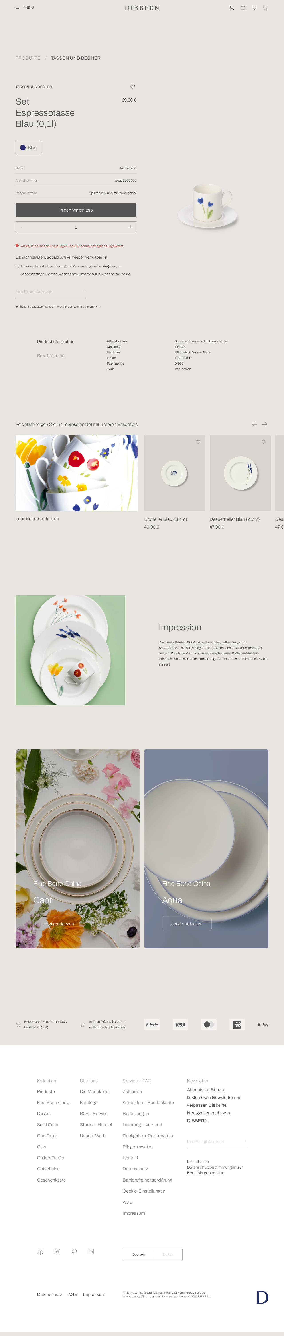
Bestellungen (136, 1113)
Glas (41, 1146)
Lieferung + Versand (142, 1124)
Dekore (44, 1113)
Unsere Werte (93, 1135)
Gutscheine (48, 1168)
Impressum (134, 1213)
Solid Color (48, 1124)
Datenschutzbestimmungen (50, 306)
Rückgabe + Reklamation (148, 1135)
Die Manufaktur (95, 1091)
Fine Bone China (53, 1102)
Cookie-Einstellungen (144, 1191)
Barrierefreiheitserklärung (147, 1180)
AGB (127, 1202)
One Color (47, 1135)
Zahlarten (132, 1091)
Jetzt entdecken (58, 923)
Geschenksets (51, 1180)
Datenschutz (135, 1168)
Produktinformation (56, 341)
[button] (254, 424)
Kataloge (89, 1102)
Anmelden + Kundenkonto (148, 1102)
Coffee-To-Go (50, 1157)
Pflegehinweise (137, 1146)
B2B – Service (94, 1113)
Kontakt (130, 1157)
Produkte (46, 1091)
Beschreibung (50, 355)
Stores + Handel (96, 1124)
